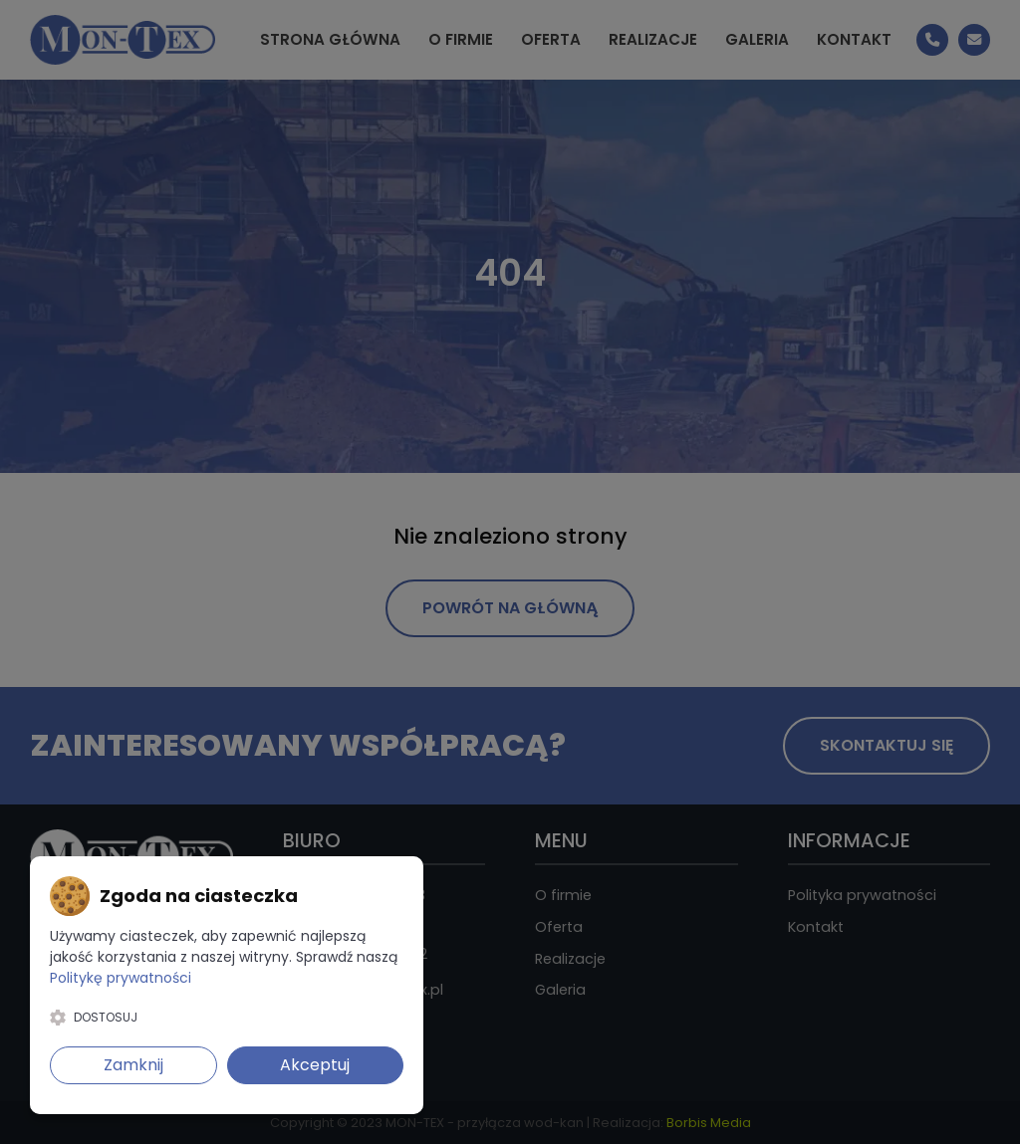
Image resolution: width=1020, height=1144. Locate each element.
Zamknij (133, 1064)
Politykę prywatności (120, 978)
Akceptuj (315, 1064)
